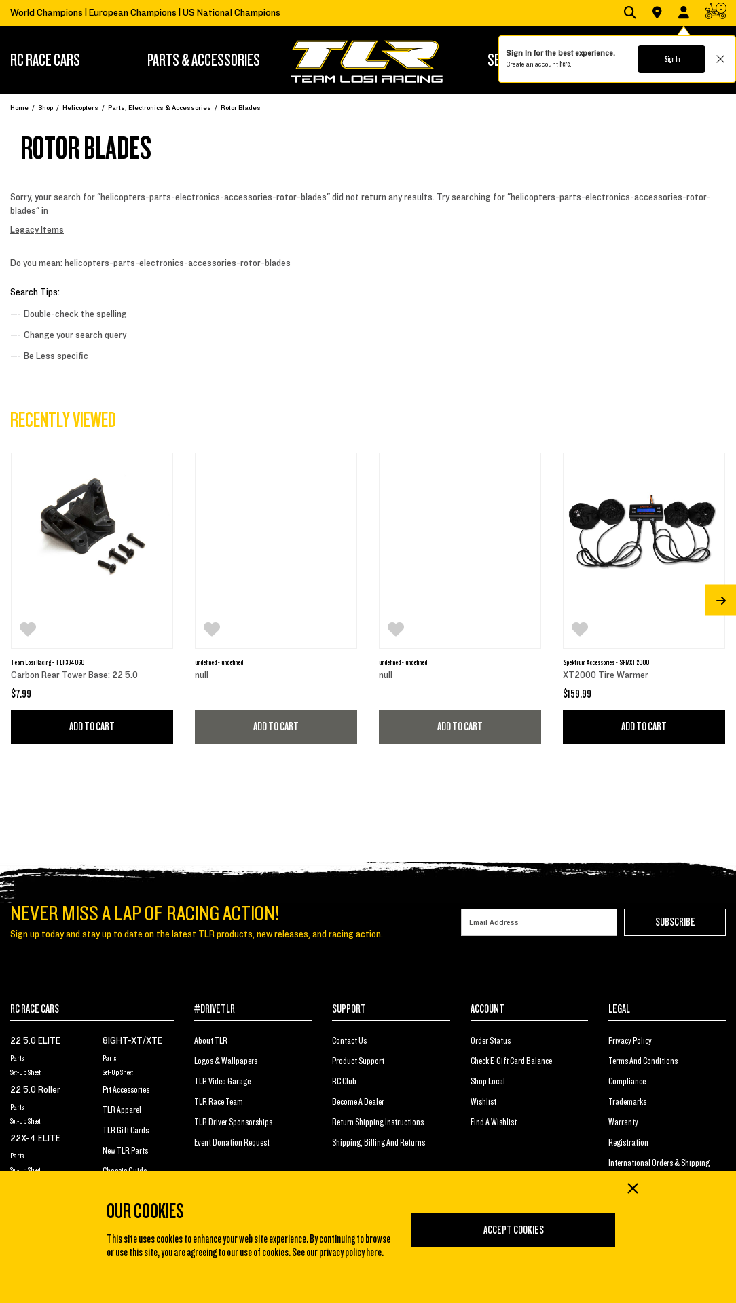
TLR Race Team (218, 1102)
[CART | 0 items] (715, 13)
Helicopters (80, 107)
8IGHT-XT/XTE (132, 1041)
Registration (628, 1143)
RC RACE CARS (34, 1009)
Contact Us (349, 1041)
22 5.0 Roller (35, 1090)
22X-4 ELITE (35, 1139)
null (201, 675)
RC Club (344, 1082)
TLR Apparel (122, 1110)
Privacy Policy (630, 1041)
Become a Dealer (358, 1102)
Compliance (627, 1082)
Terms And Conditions (643, 1061)
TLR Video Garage (222, 1082)
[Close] (632, 1190)
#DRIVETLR (214, 1009)
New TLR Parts (125, 1151)
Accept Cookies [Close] (513, 1230)
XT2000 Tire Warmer (605, 675)
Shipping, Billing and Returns (378, 1143)
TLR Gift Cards (126, 1130)
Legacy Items (37, 230)
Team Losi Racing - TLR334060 (47, 662)
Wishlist (483, 1102)
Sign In (672, 59)
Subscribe (675, 922)
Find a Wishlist (494, 1122)
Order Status (491, 1041)
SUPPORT (349, 1009)
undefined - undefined (219, 662)
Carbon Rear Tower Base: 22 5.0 (74, 675)
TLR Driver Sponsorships (233, 1122)
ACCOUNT (487, 1009)
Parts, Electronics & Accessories (159, 107)
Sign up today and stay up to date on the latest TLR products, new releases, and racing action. (196, 934)
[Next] (720, 600)
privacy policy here (350, 1253)
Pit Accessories (126, 1090)
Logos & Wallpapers (225, 1061)
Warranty (623, 1122)
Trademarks (627, 1102)
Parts (17, 1058)
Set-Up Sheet (25, 1072)
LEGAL (619, 1009)
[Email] (539, 922)
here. (565, 64)
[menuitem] (64, 60)
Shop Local (488, 1082)
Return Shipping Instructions (378, 1122)
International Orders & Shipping (659, 1163)
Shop (45, 107)
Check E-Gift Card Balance (511, 1061)
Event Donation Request (232, 1143)
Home (19, 107)
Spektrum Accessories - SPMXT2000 (606, 662)
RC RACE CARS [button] (45, 60)
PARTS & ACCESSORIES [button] (203, 60)
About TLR (210, 1041)
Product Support (358, 1061)
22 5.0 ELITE (35, 1041)
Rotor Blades (241, 107)
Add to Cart (92, 727)
